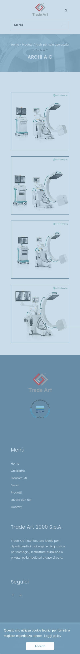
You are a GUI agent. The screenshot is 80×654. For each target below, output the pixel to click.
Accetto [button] (40, 646)
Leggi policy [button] (52, 636)
